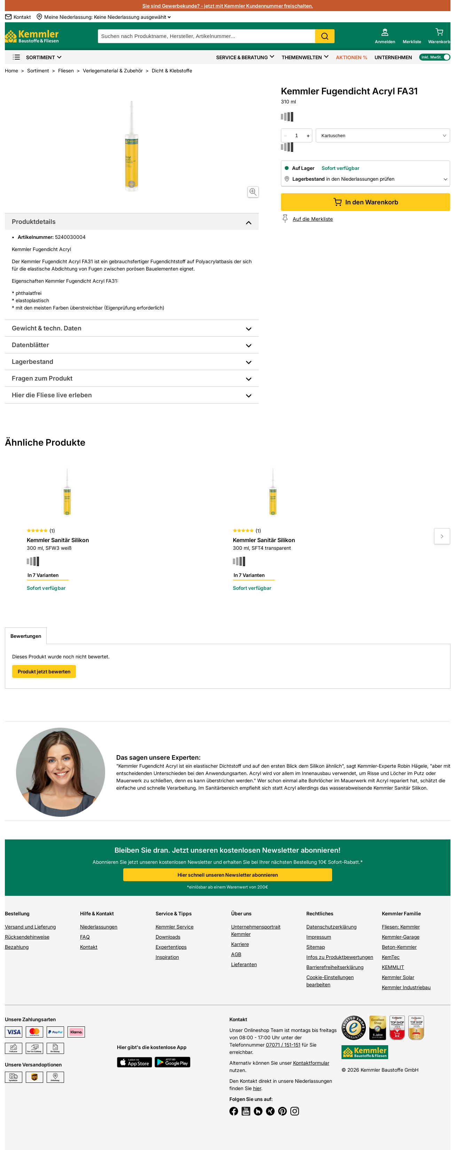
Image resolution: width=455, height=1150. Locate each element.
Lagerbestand (32, 361)
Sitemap (315, 947)
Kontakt (88, 947)
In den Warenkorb (365, 202)
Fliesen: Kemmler (401, 927)
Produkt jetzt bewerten (44, 671)
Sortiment (33, 57)
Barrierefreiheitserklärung (334, 967)
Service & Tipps (174, 913)
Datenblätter (30, 345)
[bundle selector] (383, 135)
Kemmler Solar (398, 977)
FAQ (85, 937)
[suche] (216, 36)
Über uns (241, 913)
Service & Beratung (242, 57)
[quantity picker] (296, 135)
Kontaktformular (311, 1063)
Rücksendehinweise (27, 937)
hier (257, 1088)
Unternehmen (393, 57)
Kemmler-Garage (400, 937)
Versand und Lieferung (30, 927)
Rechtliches (320, 913)
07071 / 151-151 (283, 1045)
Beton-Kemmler (399, 947)
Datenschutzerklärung (331, 927)
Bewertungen (25, 636)
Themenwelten (302, 57)
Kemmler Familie (401, 913)
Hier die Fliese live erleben (52, 395)
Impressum (318, 937)
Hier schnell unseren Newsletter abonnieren (228, 875)
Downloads (168, 937)
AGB (236, 954)
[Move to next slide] (442, 536)
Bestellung (17, 913)
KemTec (391, 957)
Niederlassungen (98, 927)
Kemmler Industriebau (406, 987)
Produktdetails (34, 221)
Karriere (240, 944)
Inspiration (167, 957)
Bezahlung (17, 947)
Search (325, 36)
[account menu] (385, 36)
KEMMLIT (393, 967)
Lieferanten (244, 964)
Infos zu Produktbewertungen (339, 957)
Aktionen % (352, 57)
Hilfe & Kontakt (97, 913)
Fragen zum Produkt (42, 378)
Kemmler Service (175, 927)
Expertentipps (171, 947)
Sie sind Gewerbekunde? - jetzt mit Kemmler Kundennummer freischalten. (227, 6)
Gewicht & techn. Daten (46, 328)
